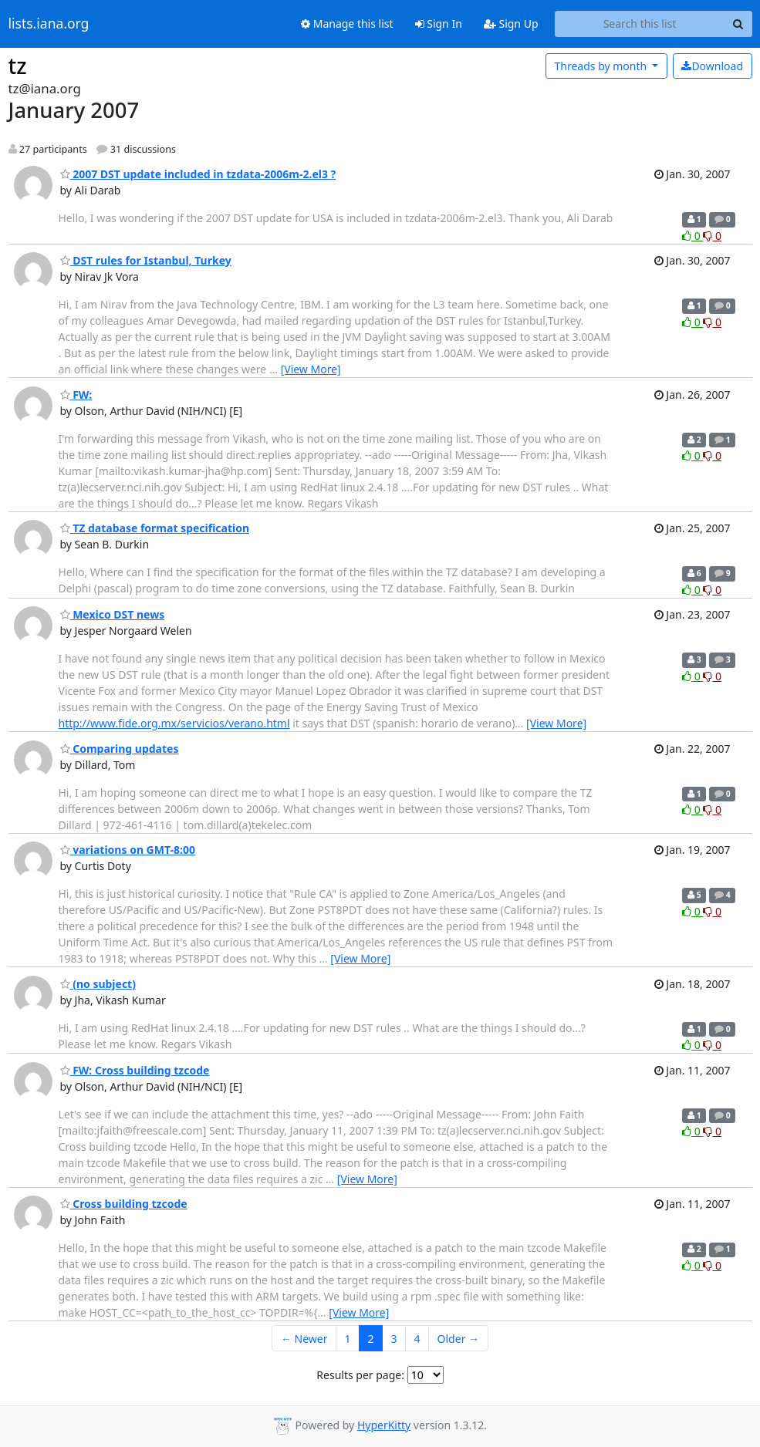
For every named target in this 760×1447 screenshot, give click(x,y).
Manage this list (347, 23)
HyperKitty (383, 1425)
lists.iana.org (49, 24)
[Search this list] (640, 24)
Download (712, 66)
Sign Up (511, 23)
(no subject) (98, 983)
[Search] (738, 24)
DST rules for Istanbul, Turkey (145, 260)
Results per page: (360, 1375)
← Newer (304, 1338)
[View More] (311, 369)
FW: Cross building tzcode (135, 1070)
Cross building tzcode (123, 1203)
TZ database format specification (155, 528)
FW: (76, 394)
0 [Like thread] (692, 235)
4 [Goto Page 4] (417, 1338)
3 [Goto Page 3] (394, 1338)
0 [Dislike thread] (712, 235)
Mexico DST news (112, 614)
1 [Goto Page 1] (348, 1338)
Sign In (438, 23)
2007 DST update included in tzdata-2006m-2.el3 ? (198, 174)
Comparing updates (119, 748)
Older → (458, 1338)
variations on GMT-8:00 (127, 849)
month (601, 66)
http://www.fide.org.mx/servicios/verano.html (174, 723)
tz (17, 65)
